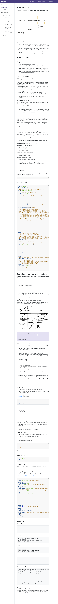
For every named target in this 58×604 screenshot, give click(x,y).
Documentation (19, 4)
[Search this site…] (51, 1)
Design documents (35, 4)
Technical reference (27, 4)
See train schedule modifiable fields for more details (26, 475)
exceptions (20, 396)
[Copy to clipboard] (48, 177)
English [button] (43, 1)
